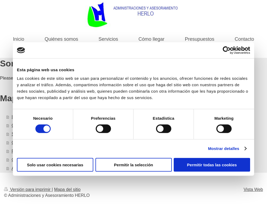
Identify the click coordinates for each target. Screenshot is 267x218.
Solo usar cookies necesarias (55, 164)
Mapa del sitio (67, 189)
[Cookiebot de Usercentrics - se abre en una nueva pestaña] (226, 50)
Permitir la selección (133, 164)
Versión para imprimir (28, 189)
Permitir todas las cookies (212, 164)
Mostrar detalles (223, 148)
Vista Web (253, 189)
